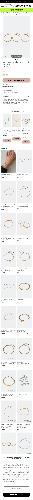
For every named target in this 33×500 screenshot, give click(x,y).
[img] (15, 59)
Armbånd (16, 12)
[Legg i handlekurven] (16, 80)
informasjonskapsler (9, 481)
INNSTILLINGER (16, 489)
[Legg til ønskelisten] (28, 62)
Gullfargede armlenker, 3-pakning (11, 14)
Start (2, 12)
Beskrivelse (7, 96)
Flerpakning (24, 12)
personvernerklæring (9, 479)
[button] (25, 6)
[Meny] (2, 5)
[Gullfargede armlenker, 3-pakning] (4, 75)
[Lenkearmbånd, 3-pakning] (7, 75)
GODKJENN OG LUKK (16, 495)
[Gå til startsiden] (16, 5)
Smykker (8, 12)
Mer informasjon (9, 108)
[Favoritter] (27, 6)
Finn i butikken (8, 86)
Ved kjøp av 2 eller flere (16, 10)
